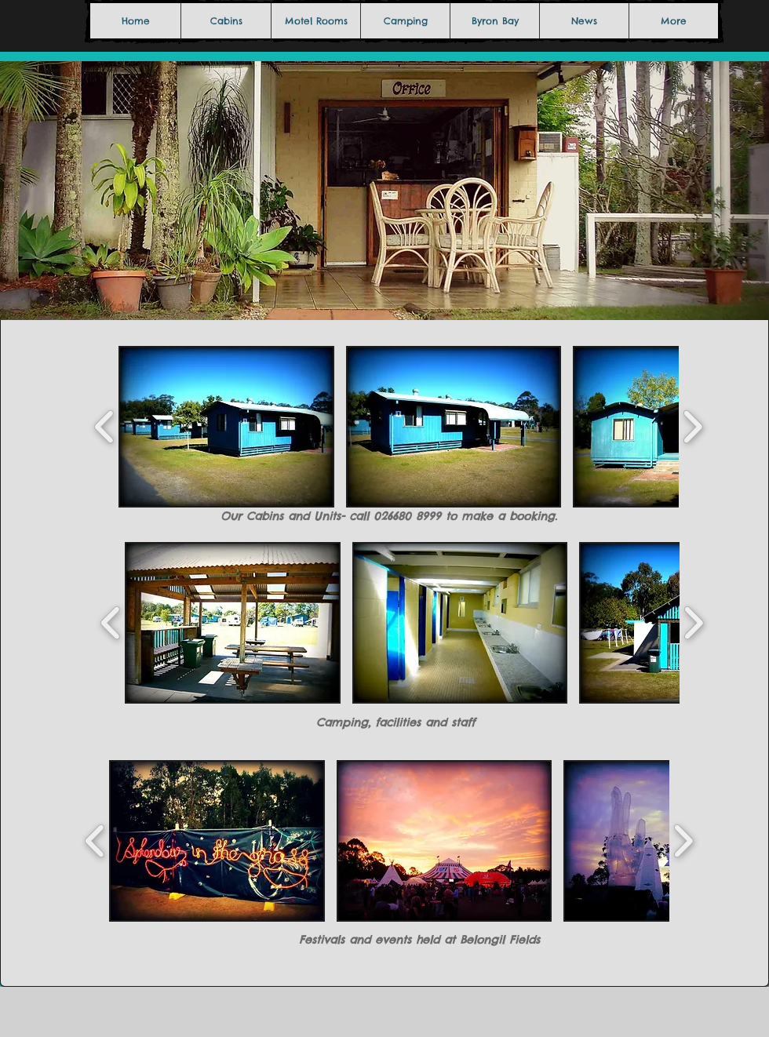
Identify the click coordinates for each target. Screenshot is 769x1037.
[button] (226, 427)
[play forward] (692, 426)
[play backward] (104, 426)
